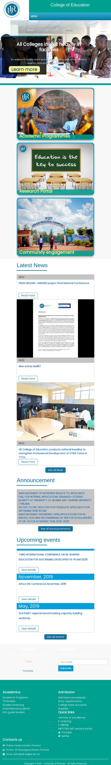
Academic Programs (15, 697)
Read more (28, 295)
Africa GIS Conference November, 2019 (42, 584)
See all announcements (55, 529)
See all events (55, 637)
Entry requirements (70, 701)
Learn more (24, 69)
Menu (34, 16)
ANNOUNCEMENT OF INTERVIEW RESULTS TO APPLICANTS (51, 493)
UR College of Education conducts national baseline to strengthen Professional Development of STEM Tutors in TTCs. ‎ (53, 453)
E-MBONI (63, 725)
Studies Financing (13, 705)
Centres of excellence (71, 717)
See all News (55, 470)
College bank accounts (72, 705)
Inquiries (63, 708)
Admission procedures (71, 697)
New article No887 (30, 366)
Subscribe (65, 668)
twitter (64, 736)
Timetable (9, 701)
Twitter (29, 661)
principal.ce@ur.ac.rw (27, 754)
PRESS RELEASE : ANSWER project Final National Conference (54, 283)
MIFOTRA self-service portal (75, 728)
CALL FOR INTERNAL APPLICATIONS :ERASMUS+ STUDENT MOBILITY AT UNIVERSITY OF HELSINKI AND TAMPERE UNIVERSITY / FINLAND (55, 500)
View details (28, 570)
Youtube (28, 671)
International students (16, 708)
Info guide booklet (14, 712)
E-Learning (64, 721)
